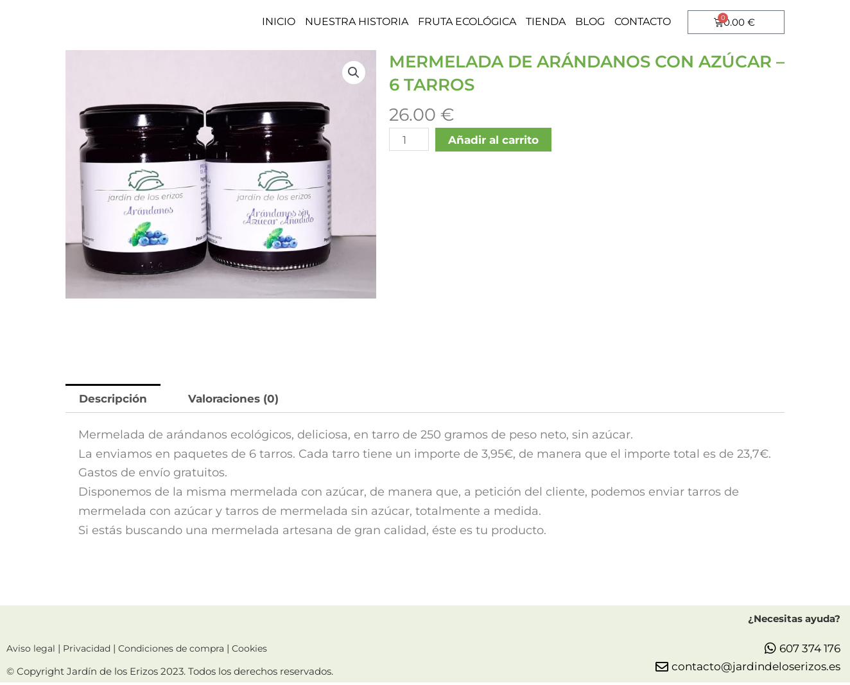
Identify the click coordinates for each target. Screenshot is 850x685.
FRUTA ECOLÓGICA (467, 21)
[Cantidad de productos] (410, 140)
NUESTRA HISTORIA (356, 21)
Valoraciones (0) (241, 399)
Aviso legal (31, 651)
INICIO (278, 21)
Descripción (116, 399)
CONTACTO (642, 21)
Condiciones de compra (180, 651)
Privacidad (90, 651)
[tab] (115, 399)
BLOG (590, 21)
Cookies (262, 651)
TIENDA (546, 21)
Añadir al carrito (498, 140)
